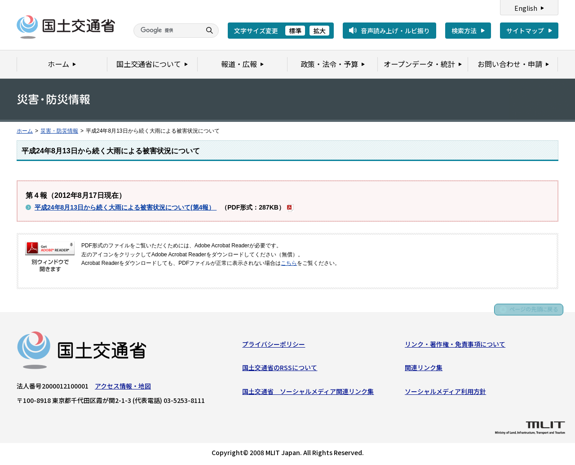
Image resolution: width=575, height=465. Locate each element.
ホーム (25, 131)
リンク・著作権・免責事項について (455, 345)
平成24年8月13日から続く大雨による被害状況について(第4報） (126, 207)
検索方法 (464, 30)
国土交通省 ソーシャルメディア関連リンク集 (308, 392)
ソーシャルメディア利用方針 (445, 392)
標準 (295, 30)
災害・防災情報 (59, 131)
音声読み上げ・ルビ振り (395, 30)
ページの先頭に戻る (530, 313)
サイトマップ (525, 30)
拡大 (319, 30)
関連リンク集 (423, 369)
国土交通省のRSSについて (279, 369)
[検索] (166, 30)
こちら (289, 263)
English (525, 8)
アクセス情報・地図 (123, 387)
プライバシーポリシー (273, 345)
